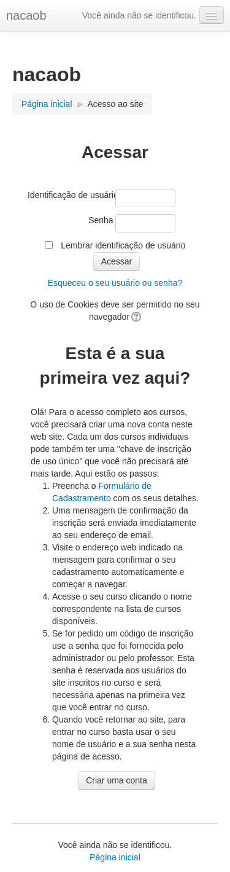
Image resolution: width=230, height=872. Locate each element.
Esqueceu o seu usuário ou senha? (115, 283)
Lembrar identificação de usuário (123, 245)
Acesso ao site (115, 104)
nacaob (26, 15)
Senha (100, 220)
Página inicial (46, 104)
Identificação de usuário (70, 195)
